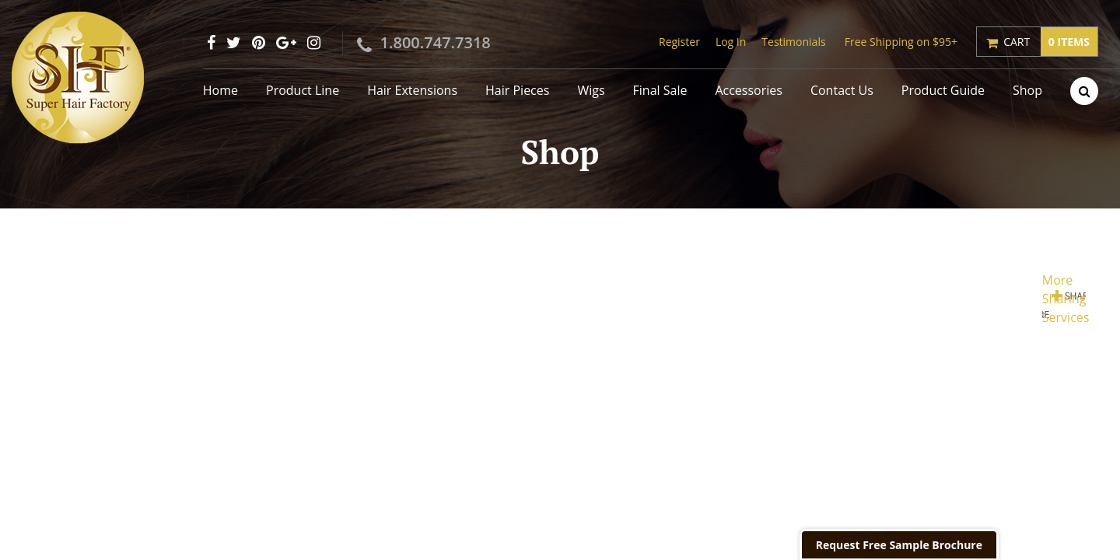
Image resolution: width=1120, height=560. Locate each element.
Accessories (748, 90)
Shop (1027, 90)
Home (220, 90)
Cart (1050, 41)
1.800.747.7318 (435, 42)
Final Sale (660, 90)
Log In (731, 41)
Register (679, 41)
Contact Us (841, 90)
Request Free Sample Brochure (899, 544)
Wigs (590, 90)
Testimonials (793, 41)
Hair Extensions (412, 90)
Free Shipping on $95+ (901, 41)
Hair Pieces (517, 90)
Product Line (302, 90)
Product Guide (943, 90)
